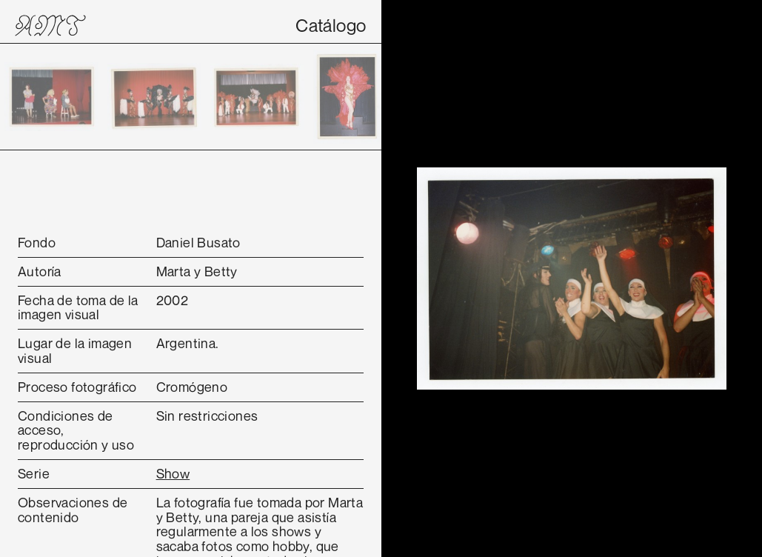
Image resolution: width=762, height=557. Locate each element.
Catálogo (330, 25)
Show (173, 473)
